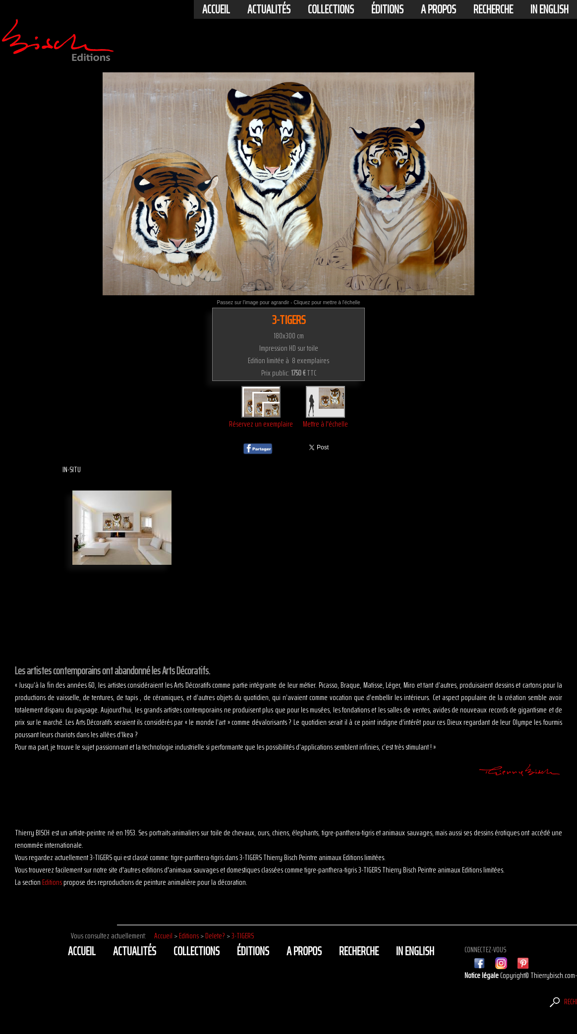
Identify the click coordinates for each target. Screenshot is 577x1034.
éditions (387, 9)
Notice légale (482, 975)
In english (549, 9)
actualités (268, 9)
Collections (331, 9)
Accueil (216, 9)
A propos (438, 9)
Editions (52, 882)
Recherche (493, 9)
